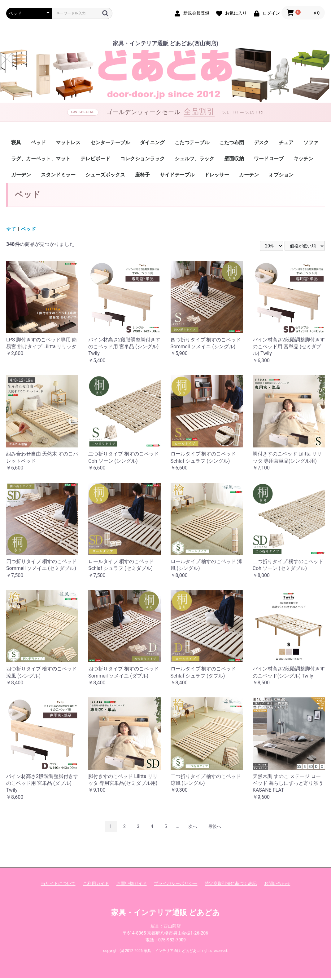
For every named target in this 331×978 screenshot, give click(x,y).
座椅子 (142, 175)
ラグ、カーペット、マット (41, 159)
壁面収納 (234, 159)
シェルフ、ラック (194, 159)
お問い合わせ (277, 883)
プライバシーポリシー (175, 883)
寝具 (16, 142)
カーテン (249, 175)
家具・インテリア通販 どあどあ (165, 912)
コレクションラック (142, 159)
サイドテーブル (177, 175)
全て (11, 229)
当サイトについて (58, 883)
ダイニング (152, 142)
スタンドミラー (58, 175)
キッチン (303, 159)
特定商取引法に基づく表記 (231, 883)
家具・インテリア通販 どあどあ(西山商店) (165, 43)
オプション (281, 175)
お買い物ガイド (131, 883)
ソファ (310, 142)
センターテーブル (110, 142)
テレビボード (95, 159)
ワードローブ (269, 159)
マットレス (68, 142)
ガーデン (21, 175)
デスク (261, 142)
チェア (286, 142)
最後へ (214, 826)
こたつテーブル (192, 142)
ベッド (38, 142)
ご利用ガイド (96, 883)
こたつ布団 (231, 142)
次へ (192, 826)
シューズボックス (105, 175)
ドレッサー (216, 175)
